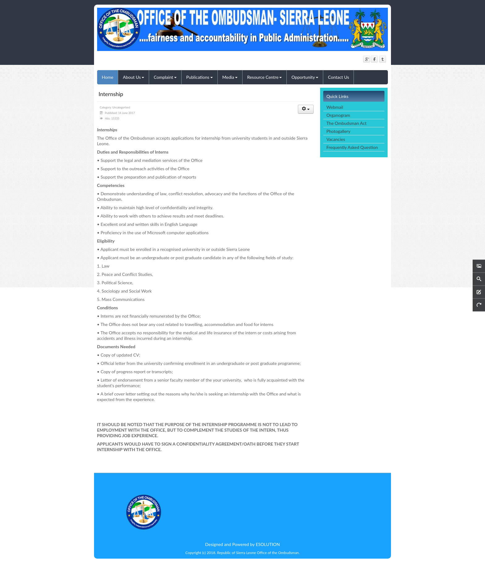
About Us (133, 77)
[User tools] (306, 109)
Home (107, 77)
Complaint (165, 77)
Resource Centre (264, 77)
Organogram (338, 115)
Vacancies (335, 139)
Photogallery (338, 131)
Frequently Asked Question (352, 147)
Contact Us (338, 77)
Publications (199, 77)
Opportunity (304, 77)
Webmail (334, 107)
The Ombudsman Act (346, 123)
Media (230, 77)
